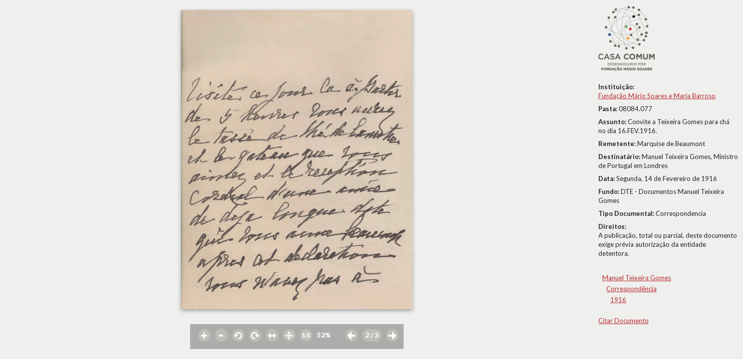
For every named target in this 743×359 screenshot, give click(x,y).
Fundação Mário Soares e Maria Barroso (657, 96)
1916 (618, 300)
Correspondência (631, 289)
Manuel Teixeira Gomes (636, 278)
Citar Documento (623, 321)
